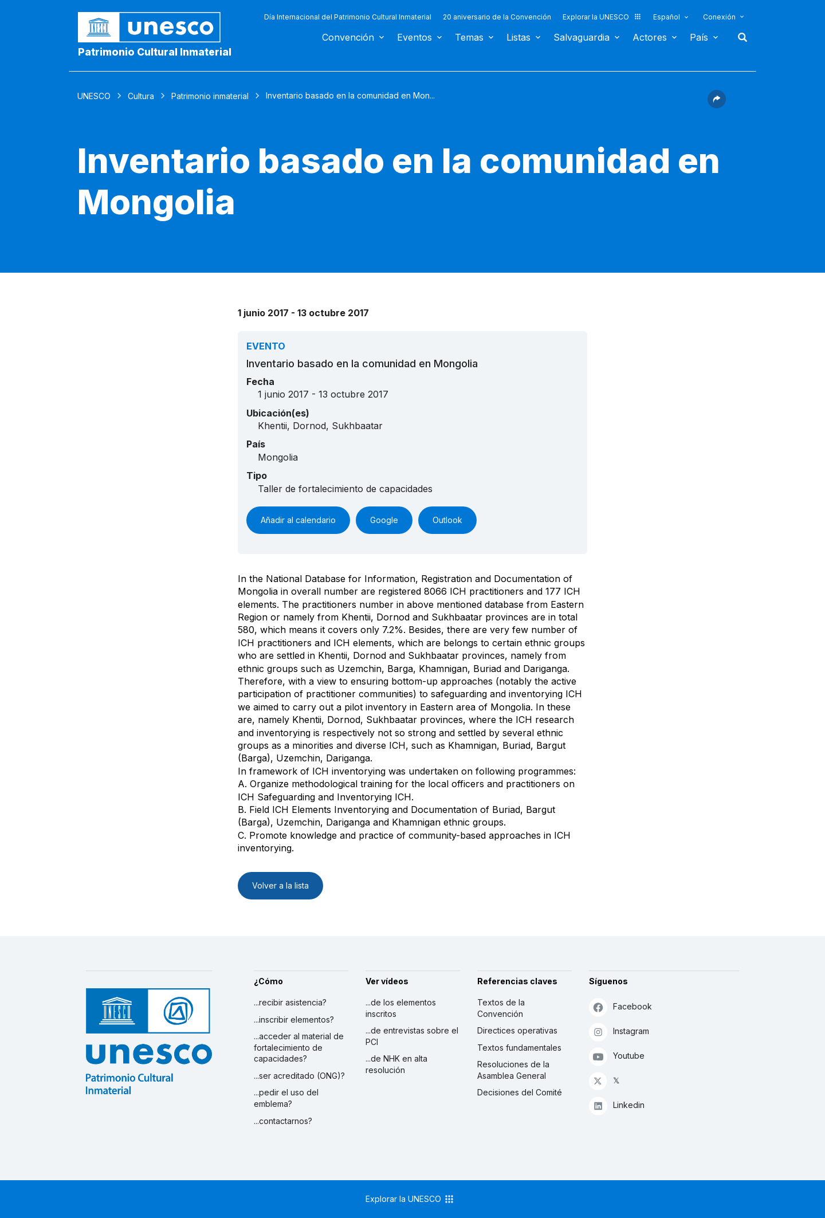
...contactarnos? (283, 1121)
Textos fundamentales (519, 1047)
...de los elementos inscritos (401, 1008)
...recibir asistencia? (290, 1002)
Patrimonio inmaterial (210, 96)
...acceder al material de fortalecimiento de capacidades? (299, 1047)
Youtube (617, 1056)
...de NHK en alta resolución (396, 1064)
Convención (348, 37)
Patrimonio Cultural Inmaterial (154, 52)
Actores (649, 37)
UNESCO (94, 96)
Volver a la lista (280, 885)
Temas (469, 37)
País (699, 37)
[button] (717, 105)
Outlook (447, 520)
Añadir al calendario (298, 520)
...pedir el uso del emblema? (286, 1098)
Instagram (619, 1031)
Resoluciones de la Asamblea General (513, 1070)
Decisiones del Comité (519, 1092)
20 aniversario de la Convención (497, 17)
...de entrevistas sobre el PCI (412, 1036)
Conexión (719, 17)
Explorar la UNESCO (602, 17)
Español (666, 17)
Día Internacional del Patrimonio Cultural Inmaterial (347, 17)
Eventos (414, 37)
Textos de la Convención (501, 1008)
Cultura (141, 96)
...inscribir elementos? (294, 1019)
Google (384, 520)
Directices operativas (517, 1030)
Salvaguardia (581, 37)
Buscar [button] (739, 37)
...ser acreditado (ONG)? (299, 1076)
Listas (518, 37)
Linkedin (617, 1105)
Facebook (620, 1007)
